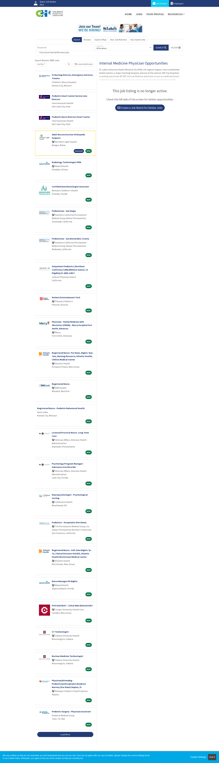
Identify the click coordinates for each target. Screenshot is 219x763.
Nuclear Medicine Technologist (67, 656)
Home (128, 14)
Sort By (40, 64)
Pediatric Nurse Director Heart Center (71, 116)
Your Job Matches (118, 39)
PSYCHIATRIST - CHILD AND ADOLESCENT (72, 605)
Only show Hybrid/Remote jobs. (54, 52)
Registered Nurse (61, 383)
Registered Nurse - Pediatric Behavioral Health (61, 408)
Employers (177, 3)
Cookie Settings (198, 757)
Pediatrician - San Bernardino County (70, 238)
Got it (212, 757)
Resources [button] (175, 14)
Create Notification (84, 64)
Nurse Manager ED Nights (65, 581)
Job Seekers (160, 3)
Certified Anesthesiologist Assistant (70, 186)
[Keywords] (65, 48)
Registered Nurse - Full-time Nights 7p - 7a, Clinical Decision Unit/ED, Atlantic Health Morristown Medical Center (72, 553)
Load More (65, 734)
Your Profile (155, 14)
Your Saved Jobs (137, 39)
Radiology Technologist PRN (66, 162)
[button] (176, 48)
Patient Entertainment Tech (66, 297)
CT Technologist (60, 631)
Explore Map (100, 39)
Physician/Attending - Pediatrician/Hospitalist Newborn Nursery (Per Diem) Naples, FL (69, 684)
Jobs (139, 14)
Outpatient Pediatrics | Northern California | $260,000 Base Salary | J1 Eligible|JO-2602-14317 (70, 269)
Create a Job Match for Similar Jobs (139, 107)
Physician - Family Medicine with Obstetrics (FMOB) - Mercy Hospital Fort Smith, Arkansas (72, 325)
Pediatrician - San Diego (64, 211)
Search (77, 39)
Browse (87, 39)
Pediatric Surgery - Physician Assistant (71, 711)
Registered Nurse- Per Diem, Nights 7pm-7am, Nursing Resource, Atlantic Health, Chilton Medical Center (72, 356)
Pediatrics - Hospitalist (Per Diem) (69, 522)
